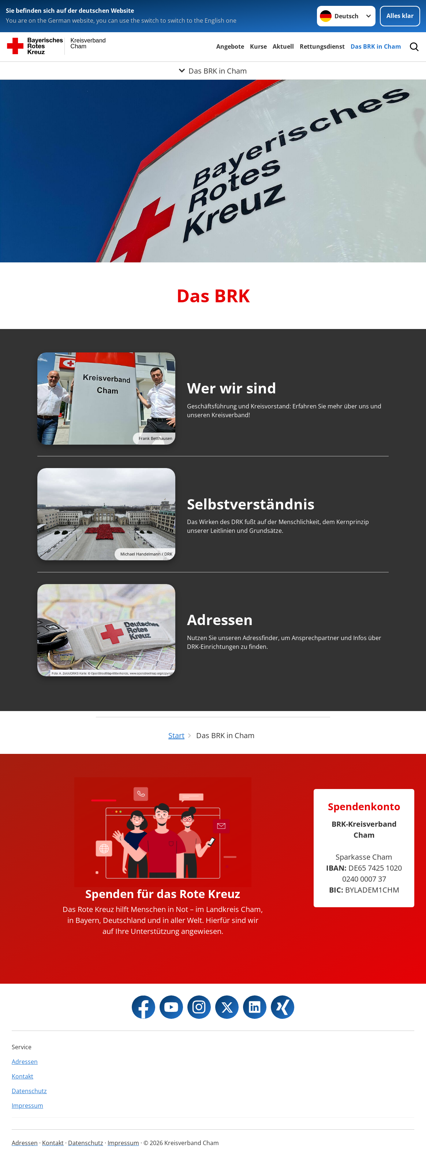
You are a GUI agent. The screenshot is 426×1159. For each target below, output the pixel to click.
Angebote (230, 46)
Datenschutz (29, 1091)
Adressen (220, 619)
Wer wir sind (231, 387)
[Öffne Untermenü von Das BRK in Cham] (213, 70)
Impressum (27, 1106)
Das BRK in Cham (376, 46)
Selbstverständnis (250, 503)
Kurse (258, 46)
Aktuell (283, 46)
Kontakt (22, 1076)
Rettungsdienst (322, 46)
